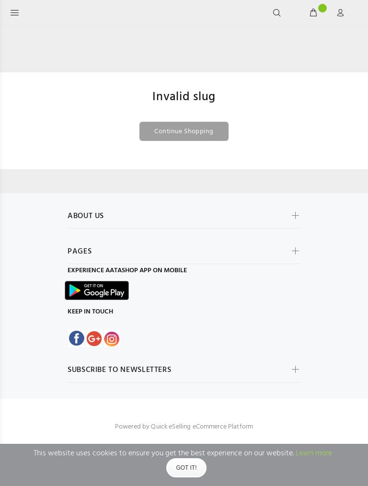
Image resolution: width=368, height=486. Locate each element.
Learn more (314, 453)
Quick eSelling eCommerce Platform (202, 426)
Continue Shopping (183, 131)
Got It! (186, 467)
